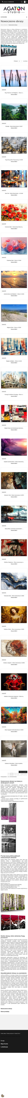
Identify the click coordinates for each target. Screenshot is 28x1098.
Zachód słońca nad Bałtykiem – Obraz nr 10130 (14, 294)
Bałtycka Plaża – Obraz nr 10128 (14, 327)
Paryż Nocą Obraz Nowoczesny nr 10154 (14, 159)
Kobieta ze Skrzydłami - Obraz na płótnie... (14, 763)
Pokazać (16, 61)
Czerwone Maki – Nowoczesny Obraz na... (14, 226)
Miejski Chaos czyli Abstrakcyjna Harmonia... (14, 428)
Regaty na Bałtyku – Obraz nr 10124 (14, 361)
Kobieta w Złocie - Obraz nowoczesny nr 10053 (14, 629)
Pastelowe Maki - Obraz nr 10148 (14, 260)
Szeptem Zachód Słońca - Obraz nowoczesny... (14, 461)
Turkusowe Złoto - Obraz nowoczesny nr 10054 (14, 595)
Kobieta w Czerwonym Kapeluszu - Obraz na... (14, 696)
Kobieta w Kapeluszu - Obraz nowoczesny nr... (14, 562)
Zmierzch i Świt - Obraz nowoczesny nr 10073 (14, 495)
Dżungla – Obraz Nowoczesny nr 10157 (14, 126)
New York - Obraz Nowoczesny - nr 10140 (14, 193)
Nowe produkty (5, 1011)
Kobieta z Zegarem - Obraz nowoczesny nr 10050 (14, 662)
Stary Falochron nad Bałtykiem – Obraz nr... (14, 92)
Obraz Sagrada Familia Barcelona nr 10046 (14, 729)
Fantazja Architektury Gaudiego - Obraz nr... (14, 394)
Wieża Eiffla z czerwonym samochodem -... (14, 528)
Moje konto (4, 1044)
